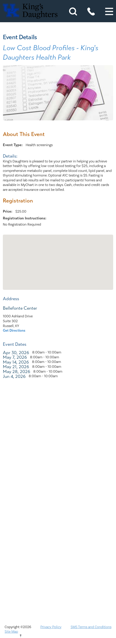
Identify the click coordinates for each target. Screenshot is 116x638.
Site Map (11, 631)
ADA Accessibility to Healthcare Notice (58, 467)
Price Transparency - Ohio (58, 566)
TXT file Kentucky (58, 586)
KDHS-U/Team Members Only (58, 526)
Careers (58, 487)
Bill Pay (58, 477)
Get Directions (14, 330)
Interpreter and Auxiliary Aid (58, 517)
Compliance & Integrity (58, 507)
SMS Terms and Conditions (91, 627)
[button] (109, 11)
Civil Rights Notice (58, 497)
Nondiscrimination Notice (58, 457)
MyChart (58, 536)
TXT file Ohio (58, 596)
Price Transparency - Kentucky (58, 556)
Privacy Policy (50, 627)
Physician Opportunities (58, 546)
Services (58, 576)
